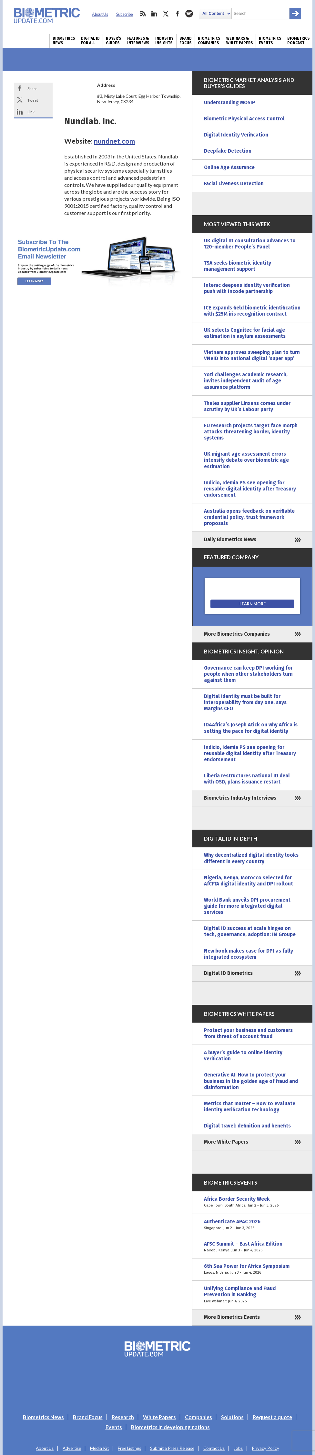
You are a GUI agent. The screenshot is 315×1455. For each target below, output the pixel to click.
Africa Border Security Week (252, 1202)
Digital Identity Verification (236, 135)
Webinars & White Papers (239, 40)
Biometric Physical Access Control (244, 119)
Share (32, 88)
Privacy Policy (265, 1448)
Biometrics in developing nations (170, 1427)
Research (123, 1417)
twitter (166, 13)
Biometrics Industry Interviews (240, 798)
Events (114, 1427)
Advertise (72, 1448)
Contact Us (214, 1448)
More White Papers (226, 1142)
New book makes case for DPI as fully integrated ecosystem (248, 954)
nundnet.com (114, 141)
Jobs (238, 1448)
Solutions (232, 1417)
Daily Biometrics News (230, 539)
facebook (177, 13)
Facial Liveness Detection (234, 184)
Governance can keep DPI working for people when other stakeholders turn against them (248, 674)
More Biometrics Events (232, 1317)
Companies (198, 1417)
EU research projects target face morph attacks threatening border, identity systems (251, 432)
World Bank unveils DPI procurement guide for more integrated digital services (247, 906)
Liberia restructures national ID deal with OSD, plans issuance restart (247, 779)
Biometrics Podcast (298, 40)
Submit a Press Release (172, 1448)
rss (142, 13)
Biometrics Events (270, 40)
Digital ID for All (90, 40)
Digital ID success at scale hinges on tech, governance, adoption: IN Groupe (250, 931)
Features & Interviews (138, 40)
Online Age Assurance (229, 167)
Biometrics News (64, 40)
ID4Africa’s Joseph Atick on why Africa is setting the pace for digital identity (251, 728)
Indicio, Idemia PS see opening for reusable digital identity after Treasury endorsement (250, 489)
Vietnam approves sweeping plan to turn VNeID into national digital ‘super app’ (252, 355)
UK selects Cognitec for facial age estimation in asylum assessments (245, 333)
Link (31, 111)
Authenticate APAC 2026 (252, 1225)
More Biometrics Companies (237, 634)
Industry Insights (164, 40)
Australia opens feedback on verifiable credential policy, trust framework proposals (249, 517)
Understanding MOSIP (229, 103)
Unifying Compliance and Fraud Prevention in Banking (252, 1295)
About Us (100, 14)
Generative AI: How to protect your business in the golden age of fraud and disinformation (251, 1081)
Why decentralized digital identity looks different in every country (251, 858)
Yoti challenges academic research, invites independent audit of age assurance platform (246, 381)
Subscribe (124, 14)
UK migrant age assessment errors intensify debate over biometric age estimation (246, 460)
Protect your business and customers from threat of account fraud (248, 1033)
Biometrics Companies (209, 40)
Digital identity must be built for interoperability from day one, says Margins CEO (245, 702)
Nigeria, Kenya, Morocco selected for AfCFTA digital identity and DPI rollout (248, 881)
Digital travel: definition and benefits (247, 1126)
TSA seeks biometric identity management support (237, 266)
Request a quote (272, 1417)
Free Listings (129, 1448)
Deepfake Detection (227, 151)
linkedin (154, 13)
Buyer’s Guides (113, 40)
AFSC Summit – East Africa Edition (252, 1247)
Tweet (32, 100)
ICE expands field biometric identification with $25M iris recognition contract (252, 311)
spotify (189, 13)
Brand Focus (185, 40)
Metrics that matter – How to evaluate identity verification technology (249, 1107)
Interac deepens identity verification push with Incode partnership (247, 288)
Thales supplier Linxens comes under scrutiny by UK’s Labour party (247, 406)
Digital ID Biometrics (228, 973)
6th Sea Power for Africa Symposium (252, 1269)
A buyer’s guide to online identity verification (243, 1056)
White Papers (159, 1417)
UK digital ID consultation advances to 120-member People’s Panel (250, 244)
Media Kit (99, 1448)
